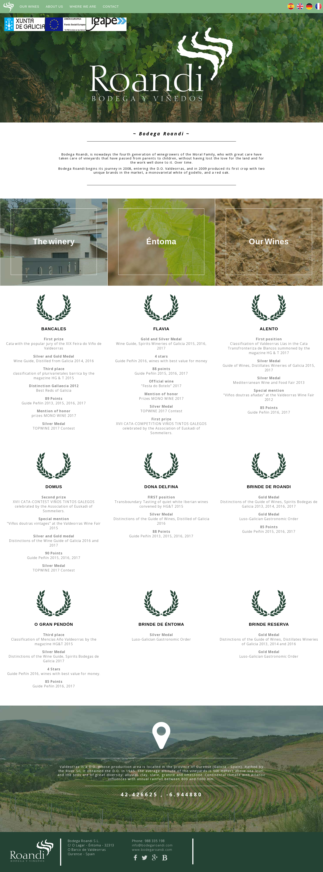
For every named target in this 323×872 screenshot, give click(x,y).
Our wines (29, 6)
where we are (83, 6)
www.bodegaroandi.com (152, 849)
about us (54, 6)
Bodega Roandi (8, 6)
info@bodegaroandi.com (152, 845)
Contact (111, 6)
